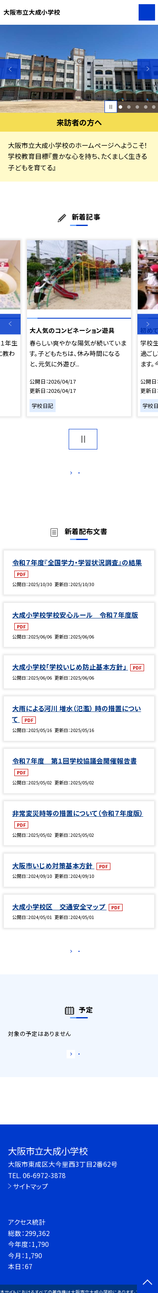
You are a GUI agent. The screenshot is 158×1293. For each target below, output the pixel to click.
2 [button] (129, 107)
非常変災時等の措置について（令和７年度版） (77, 821)
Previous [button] (10, 69)
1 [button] (121, 107)
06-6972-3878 (44, 1175)
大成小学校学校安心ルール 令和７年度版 (75, 623)
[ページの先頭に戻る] (147, 1283)
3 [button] (137, 107)
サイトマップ (30, 1186)
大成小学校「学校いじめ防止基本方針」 (70, 675)
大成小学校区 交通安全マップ (59, 915)
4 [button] (145, 107)
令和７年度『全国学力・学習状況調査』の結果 (77, 571)
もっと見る (75, 474)
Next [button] (147, 69)
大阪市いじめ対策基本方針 (53, 874)
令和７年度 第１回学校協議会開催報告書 (74, 769)
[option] (79, 69)
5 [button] (154, 107)
